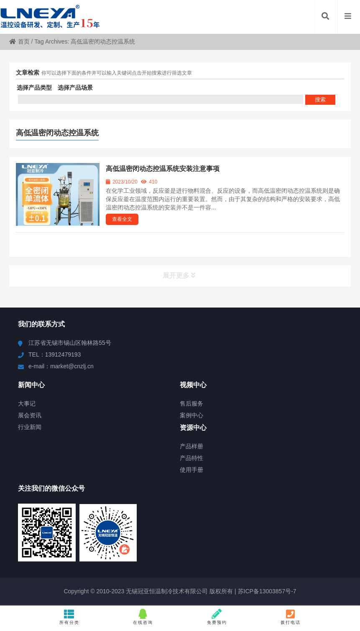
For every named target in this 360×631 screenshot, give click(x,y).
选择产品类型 (34, 87)
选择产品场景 (75, 87)
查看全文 (122, 219)
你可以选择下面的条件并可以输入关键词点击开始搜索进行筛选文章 (116, 73)
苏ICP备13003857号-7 (266, 591)
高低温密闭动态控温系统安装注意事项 (163, 168)
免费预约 (217, 617)
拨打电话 (291, 617)
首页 (19, 41)
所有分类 (69, 617)
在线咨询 (143, 617)
